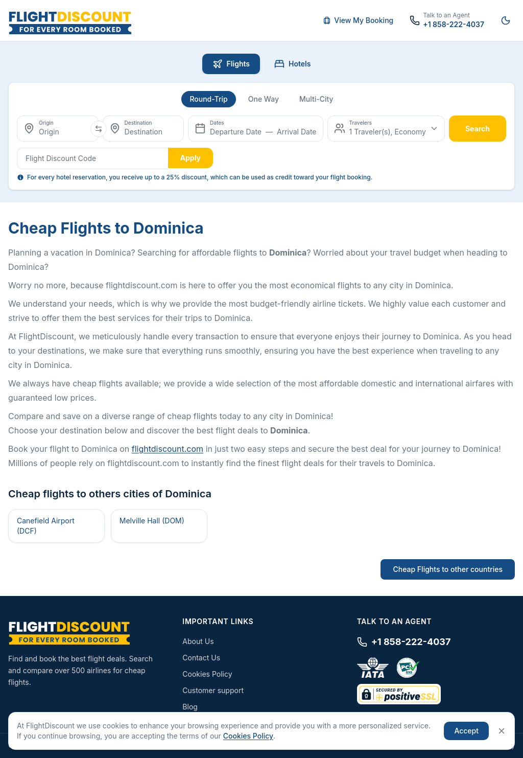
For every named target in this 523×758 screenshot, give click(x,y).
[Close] (501, 731)
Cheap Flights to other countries (448, 569)
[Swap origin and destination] (98, 129)
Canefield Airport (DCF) (46, 525)
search (477, 128)
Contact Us (201, 657)
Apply (190, 157)
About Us (197, 641)
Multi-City (316, 99)
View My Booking (358, 20)
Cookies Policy (207, 674)
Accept (466, 730)
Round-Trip (208, 99)
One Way (263, 99)
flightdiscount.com (167, 449)
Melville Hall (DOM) (152, 520)
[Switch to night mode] (505, 20)
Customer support (213, 690)
